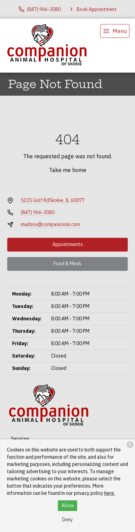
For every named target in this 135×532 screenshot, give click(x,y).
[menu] (114, 31)
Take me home (67, 170)
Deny (67, 520)
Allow (67, 505)
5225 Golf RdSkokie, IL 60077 (53, 200)
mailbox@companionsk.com (50, 224)
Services (20, 439)
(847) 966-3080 (38, 212)
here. (109, 493)
